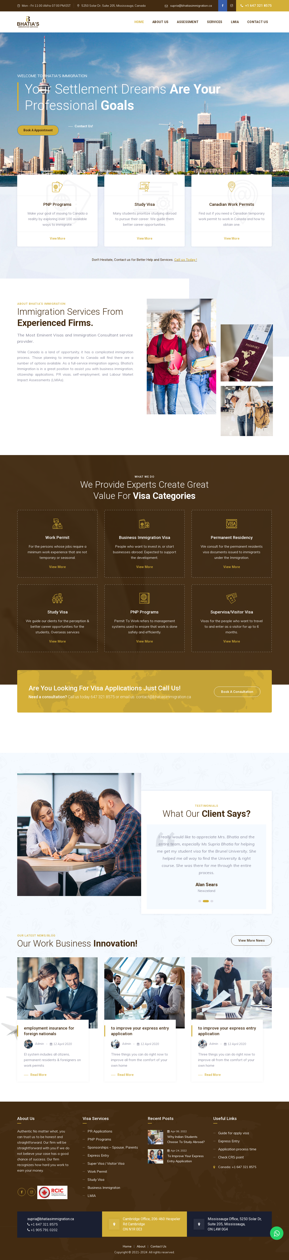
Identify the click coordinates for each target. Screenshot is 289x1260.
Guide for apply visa (233, 1133)
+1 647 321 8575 (258, 6)
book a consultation (237, 692)
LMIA (92, 1196)
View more (57, 238)
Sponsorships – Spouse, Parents (113, 1147)
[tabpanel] (206, 866)
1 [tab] (199, 901)
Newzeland (206, 891)
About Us (160, 22)
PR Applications (100, 1131)
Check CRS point (231, 1157)
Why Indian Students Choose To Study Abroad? (186, 1139)
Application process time (237, 1149)
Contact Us (158, 1246)
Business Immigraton (104, 1188)
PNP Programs (99, 1139)
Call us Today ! (185, 260)
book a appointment (40, 127)
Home (139, 22)
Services (214, 22)
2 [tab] (206, 901)
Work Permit (97, 1171)
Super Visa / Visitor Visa (106, 1163)
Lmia (235, 22)
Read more (35, 1075)
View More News (251, 941)
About (141, 1246)
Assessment (188, 22)
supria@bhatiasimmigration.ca (191, 5)
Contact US (257, 22)
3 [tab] (211, 901)
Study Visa (96, 1179)
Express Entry (98, 1155)
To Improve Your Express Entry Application (185, 1158)
